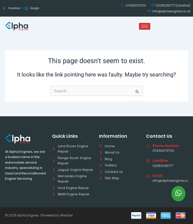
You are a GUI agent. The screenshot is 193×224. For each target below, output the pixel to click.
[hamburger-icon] (144, 26)
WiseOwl (66, 215)
